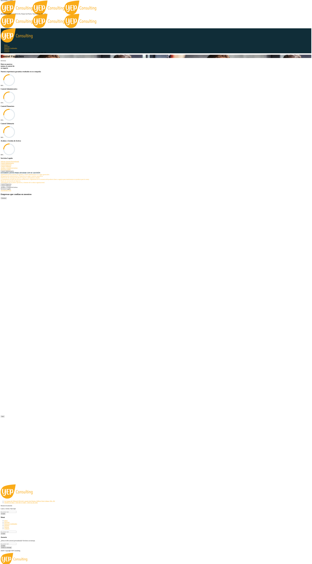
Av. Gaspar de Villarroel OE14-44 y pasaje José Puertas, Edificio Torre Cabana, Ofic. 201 (29, 501)
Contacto (6, 528)
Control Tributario (6, 166)
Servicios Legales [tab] (6, 189)
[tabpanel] (156, 177)
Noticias (6, 527)
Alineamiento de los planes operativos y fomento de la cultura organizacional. (23, 182)
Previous (3, 198)
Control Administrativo (7, 163)
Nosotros (6, 525)
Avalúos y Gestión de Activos (9, 168)
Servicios (7, 522)
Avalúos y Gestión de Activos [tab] (9, 187)
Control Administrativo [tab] (7, 171)
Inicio (6, 520)
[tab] (156, 163)
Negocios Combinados (10, 524)
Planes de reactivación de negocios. (11, 181)
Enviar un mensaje (6, 547)
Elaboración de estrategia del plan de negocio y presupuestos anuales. (20, 177)
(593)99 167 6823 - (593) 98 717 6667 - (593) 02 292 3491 (21, 502)
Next (2, 416)
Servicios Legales (6, 169)
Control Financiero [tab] (6, 184)
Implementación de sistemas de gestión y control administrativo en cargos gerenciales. (25, 174)
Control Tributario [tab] (6, 185)
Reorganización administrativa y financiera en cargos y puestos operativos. (22, 176)
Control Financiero (6, 164)
